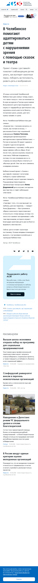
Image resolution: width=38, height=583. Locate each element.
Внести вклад (15, 294)
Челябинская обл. (20, 305)
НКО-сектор (21, 388)
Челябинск (10, 305)
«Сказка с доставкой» (14, 308)
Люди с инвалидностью (10, 86)
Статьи (5, 444)
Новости (6, 24)
